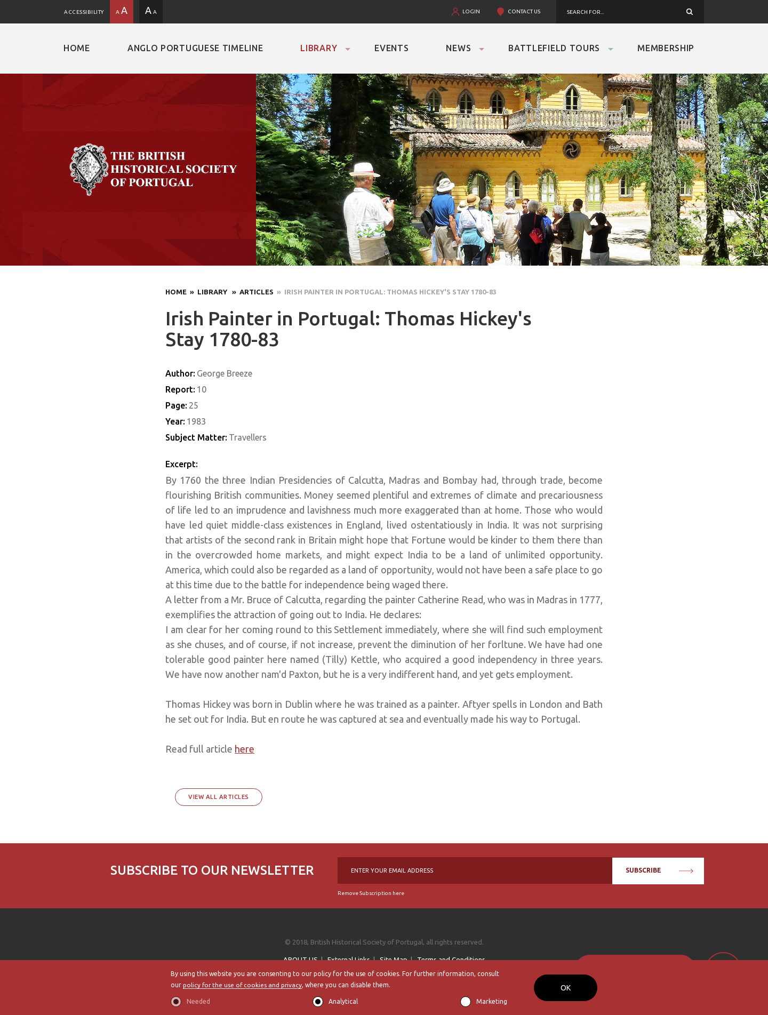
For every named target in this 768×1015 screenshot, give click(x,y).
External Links (348, 959)
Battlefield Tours (554, 48)
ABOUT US (300, 959)
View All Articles (218, 797)
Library (318, 48)
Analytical (343, 1001)
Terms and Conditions (451, 959)
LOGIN (471, 11)
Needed (198, 1001)
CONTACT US (524, 11)
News (458, 48)
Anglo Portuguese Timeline (195, 48)
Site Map (393, 959)
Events (391, 48)
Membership (665, 48)
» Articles (251, 291)
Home (76, 48)
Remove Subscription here (371, 893)
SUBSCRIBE (659, 870)
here (244, 749)
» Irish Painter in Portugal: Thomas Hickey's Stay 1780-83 (385, 291)
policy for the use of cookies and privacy (243, 985)
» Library (208, 291)
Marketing (491, 1001)
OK (566, 988)
